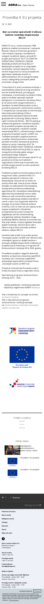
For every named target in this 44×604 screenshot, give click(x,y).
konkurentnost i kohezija (16, 305)
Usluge (4, 522)
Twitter (22, 424)
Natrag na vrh (33, 505)
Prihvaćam (37, 591)
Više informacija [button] (13, 600)
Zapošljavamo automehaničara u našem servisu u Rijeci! (28, 448)
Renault (5, 526)
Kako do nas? (7, 533)
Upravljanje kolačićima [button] (25, 591)
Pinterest (22, 428)
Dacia (4, 529)
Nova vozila (6, 515)
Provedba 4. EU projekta (29, 458)
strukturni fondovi (10, 297)
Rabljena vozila (8, 519)
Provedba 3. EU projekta (29, 469)
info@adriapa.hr (8, 566)
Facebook (22, 421)
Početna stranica (8, 511)
